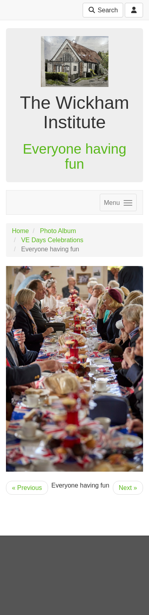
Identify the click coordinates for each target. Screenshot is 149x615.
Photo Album (58, 230)
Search (103, 10)
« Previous (27, 487)
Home (20, 230)
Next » (128, 487)
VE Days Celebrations (52, 240)
